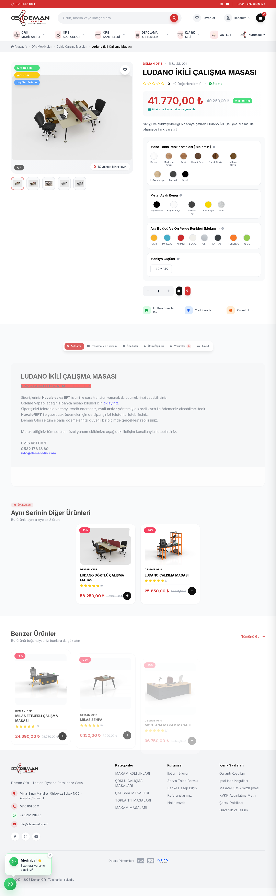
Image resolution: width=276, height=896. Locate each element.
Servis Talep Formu (182, 788)
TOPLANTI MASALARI (133, 808)
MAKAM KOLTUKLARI (132, 781)
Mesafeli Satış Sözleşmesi (239, 796)
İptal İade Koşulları (233, 788)
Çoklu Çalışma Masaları (72, 46)
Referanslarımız (179, 803)
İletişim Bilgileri (178, 781)
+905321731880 (30, 823)
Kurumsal (252, 34)
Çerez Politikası (231, 810)
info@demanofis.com (34, 832)
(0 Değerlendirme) (187, 84)
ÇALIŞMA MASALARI (132, 801)
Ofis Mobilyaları (42, 46)
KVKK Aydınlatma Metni (237, 803)
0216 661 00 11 (29, 814)
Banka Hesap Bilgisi (182, 796)
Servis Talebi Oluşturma (251, 3)
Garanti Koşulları (232, 781)
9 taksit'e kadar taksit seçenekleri (172, 109)
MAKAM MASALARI (131, 815)
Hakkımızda (176, 810)
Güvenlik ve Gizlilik (233, 818)
